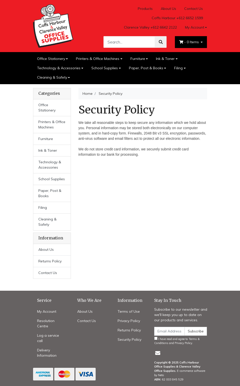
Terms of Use (129, 311)
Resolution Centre (46, 323)
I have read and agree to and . (177, 341)
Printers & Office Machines (97, 58)
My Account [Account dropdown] (194, 27)
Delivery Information (47, 353)
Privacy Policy (129, 321)
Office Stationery (51, 58)
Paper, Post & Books (146, 68)
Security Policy (129, 339)
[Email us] (157, 353)
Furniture (137, 58)
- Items (189, 42)
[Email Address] (169, 331)
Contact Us (193, 8)
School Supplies (104, 68)
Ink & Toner (165, 58)
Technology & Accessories (59, 68)
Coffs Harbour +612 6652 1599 (177, 18)
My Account (46, 311)
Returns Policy (50, 261)
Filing (178, 68)
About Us (168, 8)
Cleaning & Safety (52, 77)
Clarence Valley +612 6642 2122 (150, 27)
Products (145, 8)
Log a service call (48, 338)
